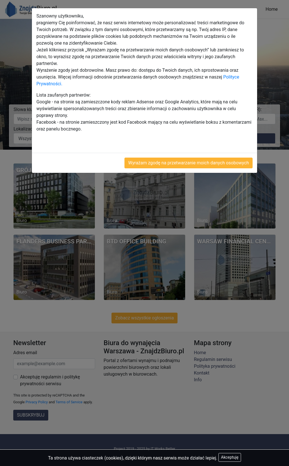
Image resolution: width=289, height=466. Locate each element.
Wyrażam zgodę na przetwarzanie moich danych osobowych (188, 163)
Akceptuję (229, 457)
